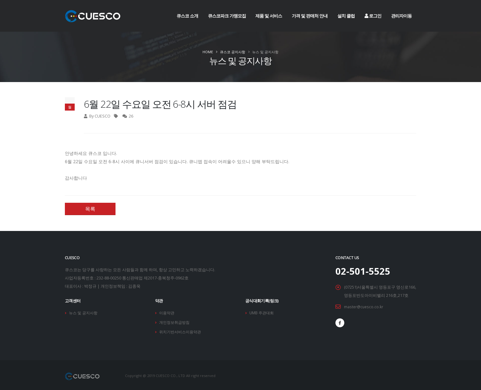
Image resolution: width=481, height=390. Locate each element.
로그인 (373, 16)
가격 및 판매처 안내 (310, 16)
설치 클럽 (346, 16)
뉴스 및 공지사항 (84, 312)
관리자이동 (401, 16)
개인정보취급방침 (175, 321)
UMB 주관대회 (262, 312)
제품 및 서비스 (268, 16)
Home (208, 51)
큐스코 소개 (187, 16)
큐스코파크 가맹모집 (227, 16)
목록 (90, 208)
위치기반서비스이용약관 (181, 331)
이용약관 (167, 312)
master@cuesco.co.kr (364, 306)
